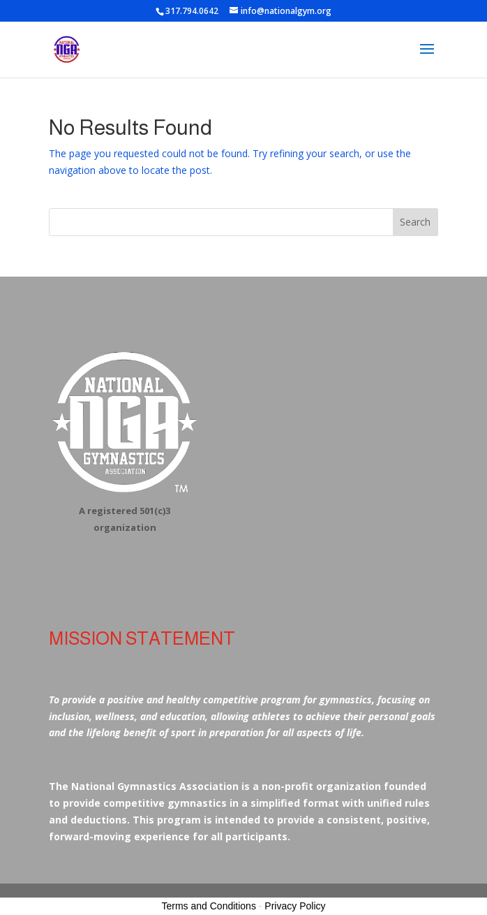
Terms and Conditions (209, 906)
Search (415, 221)
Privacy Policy (294, 906)
